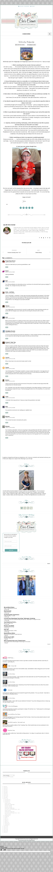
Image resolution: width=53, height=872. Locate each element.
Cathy (6, 400)
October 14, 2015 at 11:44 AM (10, 335)
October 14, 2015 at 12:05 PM (10, 346)
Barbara (7, 383)
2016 (5, 802)
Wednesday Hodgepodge (9, 809)
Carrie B (7, 360)
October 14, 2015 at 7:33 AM (10, 265)
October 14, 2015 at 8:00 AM (10, 285)
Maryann (7, 419)
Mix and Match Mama (9, 611)
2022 (5, 794)
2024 (5, 792)
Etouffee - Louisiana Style (12, 670)
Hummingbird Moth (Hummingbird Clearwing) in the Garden (17, 646)
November (7, 805)
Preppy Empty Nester (10, 264)
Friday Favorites (7, 616)
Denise (7, 274)
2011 (5, 834)
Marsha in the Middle (9, 630)
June (6, 823)
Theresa (7, 309)
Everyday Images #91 (8, 642)
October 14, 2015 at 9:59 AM (10, 321)
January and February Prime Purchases (14, 718)
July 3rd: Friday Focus (8, 627)
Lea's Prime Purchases (11, 678)
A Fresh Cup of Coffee (9, 641)
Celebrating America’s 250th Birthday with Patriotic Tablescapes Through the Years (22, 623)
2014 (5, 831)
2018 (5, 799)
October (6, 806)
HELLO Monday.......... (11, 662)
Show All (48, 648)
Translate (10, 781)
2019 (5, 798)
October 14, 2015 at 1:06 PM (10, 371)
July (5, 822)
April (6, 284)
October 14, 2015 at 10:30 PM (10, 410)
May (6, 825)
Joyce (6, 320)
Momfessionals (7, 615)
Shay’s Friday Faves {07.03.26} (10, 612)
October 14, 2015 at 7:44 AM (10, 275)
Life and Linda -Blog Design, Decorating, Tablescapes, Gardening (19, 622)
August (6, 821)
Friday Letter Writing (11, 734)
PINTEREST (32, 6)
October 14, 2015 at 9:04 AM (10, 296)
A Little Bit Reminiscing (9, 631)
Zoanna (7, 370)
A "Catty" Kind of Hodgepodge (13, 710)
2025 (5, 791)
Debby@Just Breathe (10, 334)
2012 (5, 833)
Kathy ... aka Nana (9, 295)
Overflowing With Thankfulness (11, 619)
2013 (5, 832)
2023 (5, 793)
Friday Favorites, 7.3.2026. (9, 620)
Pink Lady (6, 633)
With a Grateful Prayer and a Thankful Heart (15, 645)
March (6, 827)
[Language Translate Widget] (8, 780)
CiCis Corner (26, 843)
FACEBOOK (27, 6)
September (7, 820)
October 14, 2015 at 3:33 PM (10, 384)
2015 (5, 803)
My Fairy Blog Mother (30, 845)
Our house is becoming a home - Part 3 (12, 814)
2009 (5, 837)
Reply (7, 270)
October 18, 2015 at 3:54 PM (10, 420)
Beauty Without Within (9, 637)
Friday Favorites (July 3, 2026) (10, 634)
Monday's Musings (8, 810)
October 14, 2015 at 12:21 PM (10, 361)
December (7, 804)
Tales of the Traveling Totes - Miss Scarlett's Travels (16, 726)
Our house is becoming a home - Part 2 (12, 817)
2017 (5, 800)
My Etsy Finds (10, 694)
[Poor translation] (4, 855)
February (7, 828)
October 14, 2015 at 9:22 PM (10, 400)
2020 (5, 797)
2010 (5, 835)
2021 (5, 796)
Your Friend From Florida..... (10, 626)
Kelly (6, 409)
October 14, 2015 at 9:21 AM (10, 310)
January (6, 829)
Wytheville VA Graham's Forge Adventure (13, 638)
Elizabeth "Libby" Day (10, 345)
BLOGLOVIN (21, 6)
